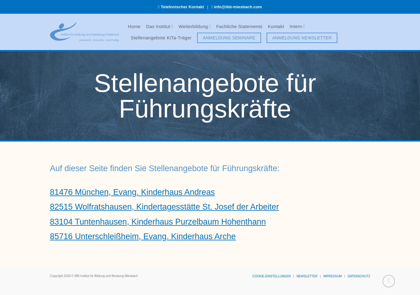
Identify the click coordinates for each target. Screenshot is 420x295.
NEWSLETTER (306, 276)
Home (134, 26)
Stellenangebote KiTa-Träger (161, 37)
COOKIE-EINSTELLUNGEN (271, 276)
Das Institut (159, 26)
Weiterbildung (195, 26)
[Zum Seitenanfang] (388, 281)
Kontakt (276, 26)
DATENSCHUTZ (359, 276)
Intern (297, 26)
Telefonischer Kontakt (182, 7)
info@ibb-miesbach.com (238, 7)
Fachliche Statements (239, 26)
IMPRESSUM (332, 276)
